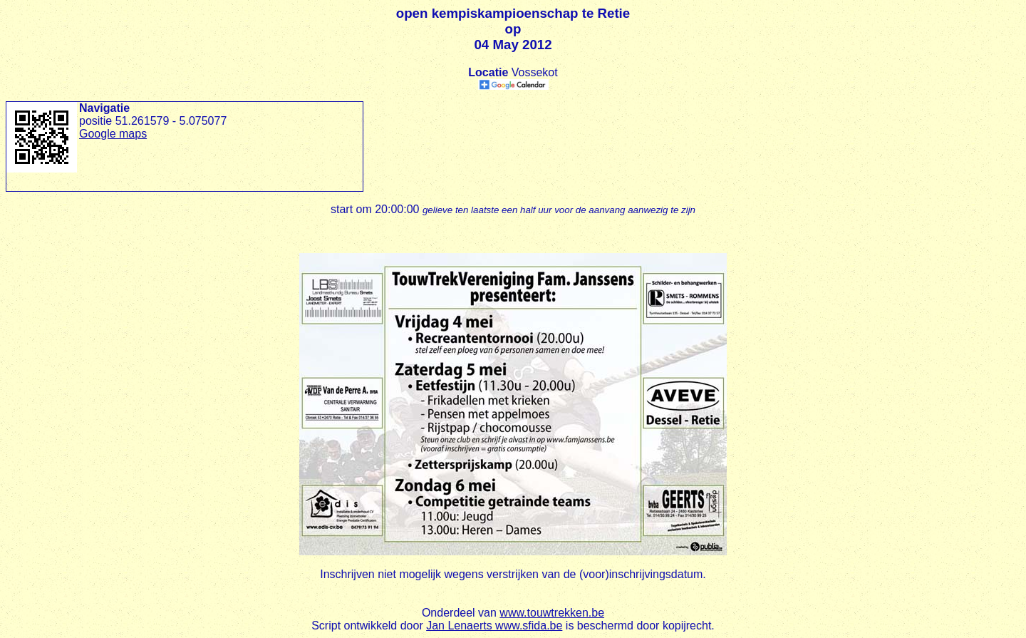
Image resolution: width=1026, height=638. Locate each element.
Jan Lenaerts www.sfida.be (494, 625)
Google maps (113, 134)
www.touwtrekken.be (551, 613)
